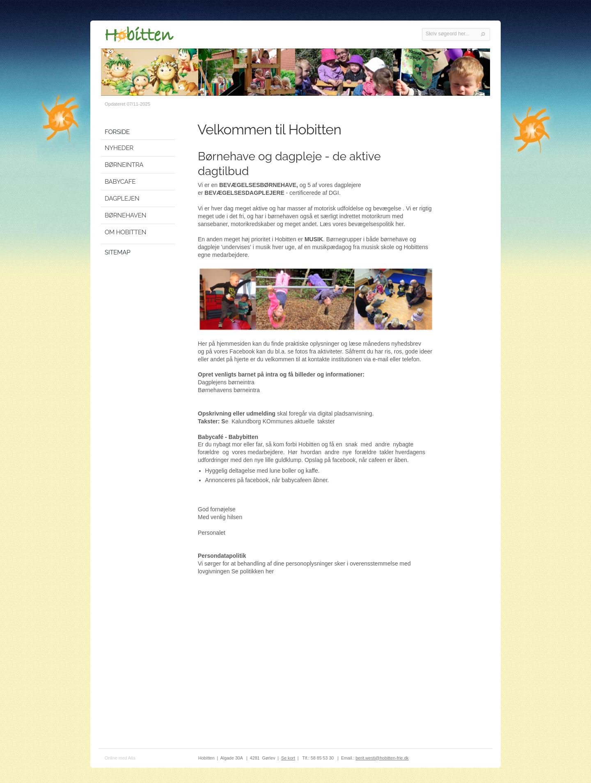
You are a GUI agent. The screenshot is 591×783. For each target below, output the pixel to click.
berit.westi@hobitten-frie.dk (381, 757)
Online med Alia (120, 757)
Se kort (288, 757)
